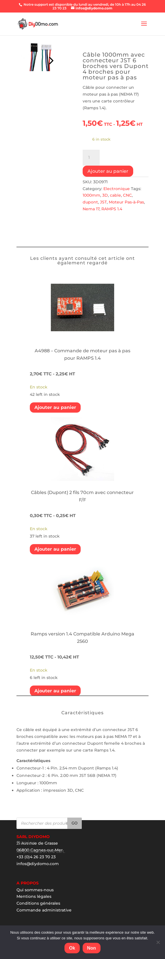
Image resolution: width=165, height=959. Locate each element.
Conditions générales (38, 903)
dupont (90, 202)
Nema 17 (91, 208)
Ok (72, 948)
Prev (50, 59)
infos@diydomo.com (37, 863)
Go (75, 823)
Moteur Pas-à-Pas (126, 202)
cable (115, 195)
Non (91, 948)
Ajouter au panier (107, 171)
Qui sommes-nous (35, 889)
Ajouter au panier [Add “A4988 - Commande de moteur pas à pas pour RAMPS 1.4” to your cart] (55, 407)
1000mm (91, 195)
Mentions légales (33, 896)
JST (103, 202)
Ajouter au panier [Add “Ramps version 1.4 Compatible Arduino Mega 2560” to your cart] (55, 690)
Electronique (116, 188)
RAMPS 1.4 (111, 208)
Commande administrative (44, 910)
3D (105, 195)
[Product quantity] (91, 158)
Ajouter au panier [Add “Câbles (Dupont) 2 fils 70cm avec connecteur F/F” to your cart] (55, 549)
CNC (127, 195)
